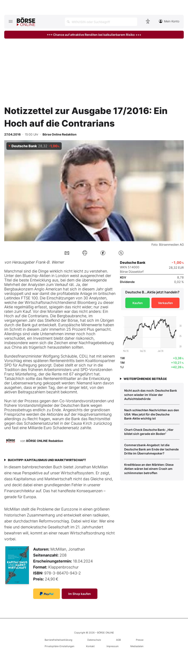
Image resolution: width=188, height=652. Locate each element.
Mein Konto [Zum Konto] (169, 21)
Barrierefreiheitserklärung (58, 639)
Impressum (112, 646)
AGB (118, 639)
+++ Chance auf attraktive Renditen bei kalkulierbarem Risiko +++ (94, 34)
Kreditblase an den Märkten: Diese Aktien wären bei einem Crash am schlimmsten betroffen (149, 469)
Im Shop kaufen (79, 594)
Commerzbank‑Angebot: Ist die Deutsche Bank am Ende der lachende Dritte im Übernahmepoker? (151, 449)
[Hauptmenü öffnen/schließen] (10, 21)
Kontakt (90, 646)
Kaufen (137, 303)
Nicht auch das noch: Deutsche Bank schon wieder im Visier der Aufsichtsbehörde (150, 395)
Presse (139, 639)
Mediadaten (136, 646)
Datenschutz (94, 639)
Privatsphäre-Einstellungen (59, 646)
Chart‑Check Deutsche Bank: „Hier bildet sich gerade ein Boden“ (149, 432)
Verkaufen (165, 303)
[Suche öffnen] (101, 21)
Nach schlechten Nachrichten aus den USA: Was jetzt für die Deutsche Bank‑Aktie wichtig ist (151, 414)
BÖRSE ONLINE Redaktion (44, 441)
